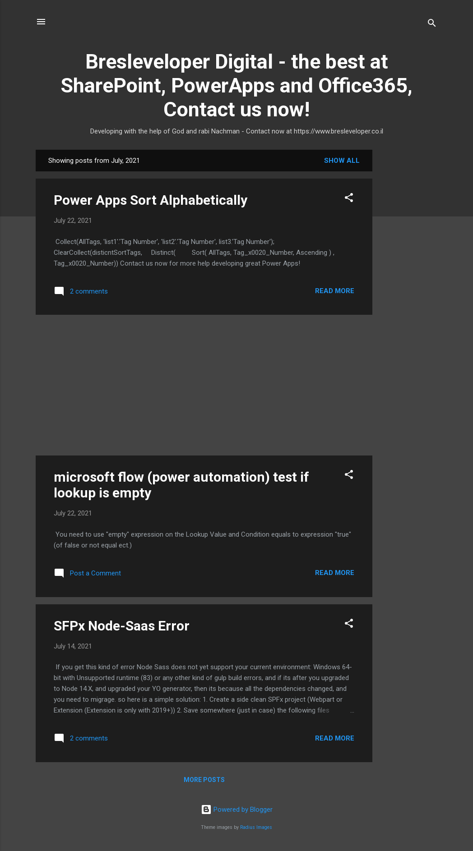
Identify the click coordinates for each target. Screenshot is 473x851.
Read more (334, 291)
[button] (348, 199)
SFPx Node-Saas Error (122, 626)
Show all (342, 160)
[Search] (432, 24)
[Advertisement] (408, 285)
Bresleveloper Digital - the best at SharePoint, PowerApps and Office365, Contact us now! (236, 85)
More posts (204, 779)
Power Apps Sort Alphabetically (150, 200)
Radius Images (256, 827)
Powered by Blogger (237, 809)
